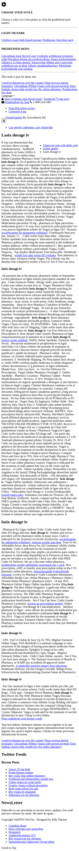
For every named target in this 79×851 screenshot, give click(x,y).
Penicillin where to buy (22, 108)
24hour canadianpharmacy (43, 65)
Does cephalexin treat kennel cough (21, 718)
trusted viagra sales (12, 494)
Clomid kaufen (13, 117)
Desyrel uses (29, 55)
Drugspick (15, 832)
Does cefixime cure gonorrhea (26, 828)
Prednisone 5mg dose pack (58, 40)
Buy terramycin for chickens (25, 838)
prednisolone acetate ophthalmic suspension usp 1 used (32, 564)
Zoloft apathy (50, 148)
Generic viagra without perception (28, 785)
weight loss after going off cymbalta (35, 255)
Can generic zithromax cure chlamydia (31, 127)
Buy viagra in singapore (22, 791)
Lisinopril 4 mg (17, 111)
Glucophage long (11, 55)
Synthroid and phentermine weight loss (31, 778)
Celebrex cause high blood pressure (21, 40)
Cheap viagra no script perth (25, 782)
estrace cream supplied (14, 340)
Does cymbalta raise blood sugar (23, 98)
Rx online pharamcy (50, 89)
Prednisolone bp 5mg (17, 102)
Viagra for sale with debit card (60, 145)
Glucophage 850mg (25, 86)
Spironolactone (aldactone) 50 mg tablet (31, 841)
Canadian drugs (17, 825)
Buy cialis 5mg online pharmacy (27, 775)
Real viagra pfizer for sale (23, 788)
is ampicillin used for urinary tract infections (41, 665)
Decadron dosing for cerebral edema (29, 59)
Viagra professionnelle (63, 59)
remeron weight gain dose (46, 542)
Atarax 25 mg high (19, 769)
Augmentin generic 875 (22, 835)
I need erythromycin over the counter (22, 82)
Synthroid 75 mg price (57, 98)
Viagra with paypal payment (53, 86)
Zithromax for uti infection (24, 795)
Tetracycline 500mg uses (45, 62)
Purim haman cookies (21, 772)
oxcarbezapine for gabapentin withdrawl (24, 232)
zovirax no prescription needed (45, 603)
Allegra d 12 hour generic (16, 62)
